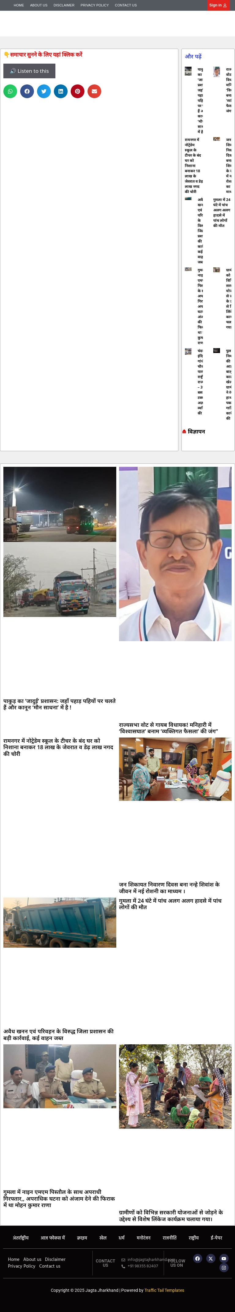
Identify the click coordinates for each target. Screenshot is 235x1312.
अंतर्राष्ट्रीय (20, 1238)
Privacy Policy (95, 5)
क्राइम (82, 1238)
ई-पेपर (216, 1238)
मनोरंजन (144, 1238)
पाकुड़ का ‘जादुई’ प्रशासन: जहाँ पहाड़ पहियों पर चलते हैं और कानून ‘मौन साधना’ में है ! (59, 704)
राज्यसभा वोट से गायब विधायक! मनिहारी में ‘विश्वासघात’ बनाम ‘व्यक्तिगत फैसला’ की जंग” (168, 728)
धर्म (122, 1238)
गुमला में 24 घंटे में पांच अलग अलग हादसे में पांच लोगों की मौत (221, 212)
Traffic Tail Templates (164, 1290)
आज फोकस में (53, 1238)
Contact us (126, 5)
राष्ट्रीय (194, 1238)
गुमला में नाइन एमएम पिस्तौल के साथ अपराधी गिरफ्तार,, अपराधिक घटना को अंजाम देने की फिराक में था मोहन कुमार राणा (59, 1198)
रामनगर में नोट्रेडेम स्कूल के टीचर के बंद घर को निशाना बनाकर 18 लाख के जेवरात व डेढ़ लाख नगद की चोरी (194, 165)
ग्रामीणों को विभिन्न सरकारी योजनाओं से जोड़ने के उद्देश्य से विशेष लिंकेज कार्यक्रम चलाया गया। (171, 1216)
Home (19, 5)
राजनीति (170, 1238)
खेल (102, 1238)
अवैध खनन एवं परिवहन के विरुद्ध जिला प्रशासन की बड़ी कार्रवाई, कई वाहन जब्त (58, 1035)
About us (38, 5)
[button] (10, 91)
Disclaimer (64, 5)
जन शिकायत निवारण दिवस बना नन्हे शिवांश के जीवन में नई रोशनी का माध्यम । (169, 888)
